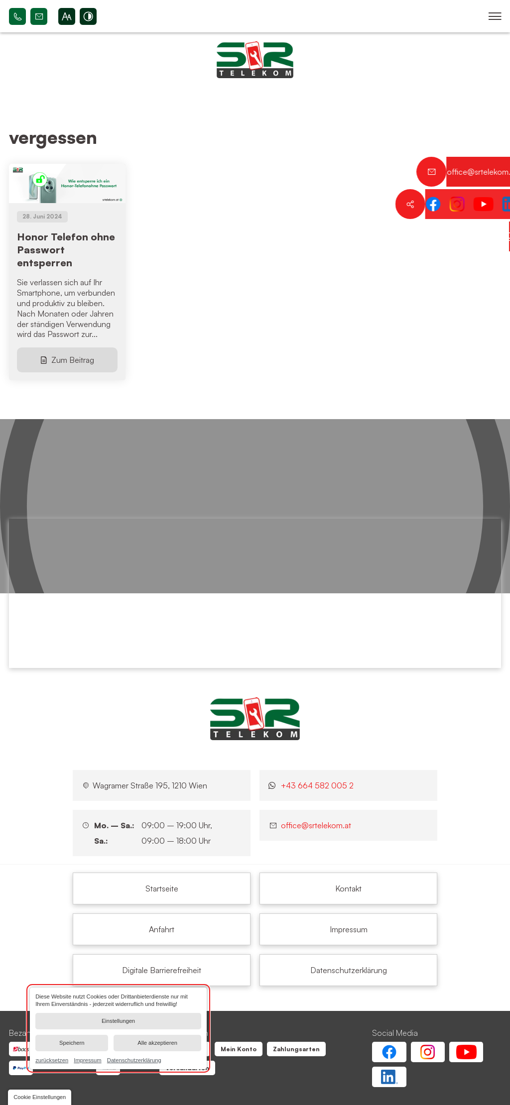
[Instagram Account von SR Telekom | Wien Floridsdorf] (428, 1052)
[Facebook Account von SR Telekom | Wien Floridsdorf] (389, 1052)
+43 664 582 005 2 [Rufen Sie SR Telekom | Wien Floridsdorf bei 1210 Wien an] (17, 16)
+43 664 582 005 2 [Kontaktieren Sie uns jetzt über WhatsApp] (317, 785)
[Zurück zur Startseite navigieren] (255, 59)
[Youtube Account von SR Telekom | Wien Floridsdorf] (466, 1052)
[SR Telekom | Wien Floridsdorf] (255, 718)
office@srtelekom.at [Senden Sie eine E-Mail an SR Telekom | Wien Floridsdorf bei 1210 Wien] (38, 16)
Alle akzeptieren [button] (157, 1043)
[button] (495, 16)
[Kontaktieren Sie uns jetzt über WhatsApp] (495, 236)
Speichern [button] (71, 1043)
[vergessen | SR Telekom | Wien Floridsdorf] (161, 888)
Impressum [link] (87, 1060)
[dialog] (118, 1028)
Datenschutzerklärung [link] (134, 1060)
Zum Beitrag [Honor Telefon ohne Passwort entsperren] (72, 360)
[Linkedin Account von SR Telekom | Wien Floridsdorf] (389, 1077)
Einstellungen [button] (118, 1021)
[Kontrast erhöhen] (88, 16)
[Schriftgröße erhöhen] (66, 16)
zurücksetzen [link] (51, 1060)
